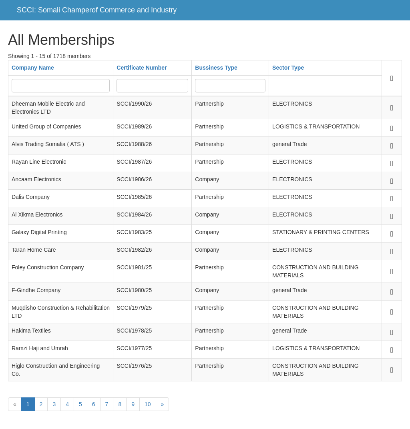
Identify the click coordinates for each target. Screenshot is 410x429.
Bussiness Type (216, 67)
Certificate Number (142, 67)
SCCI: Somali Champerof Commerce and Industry (97, 10)
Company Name (33, 67)
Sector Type (288, 67)
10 (148, 404)
